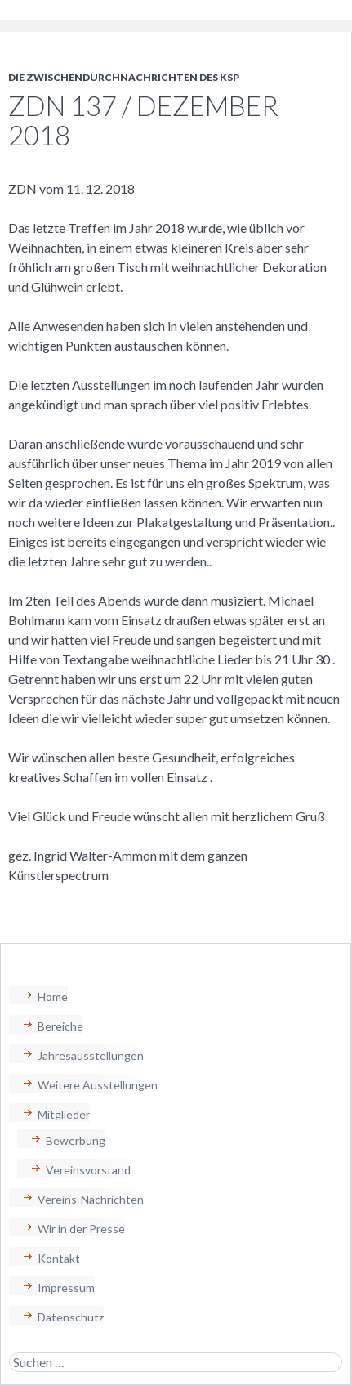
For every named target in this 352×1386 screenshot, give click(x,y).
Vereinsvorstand (88, 1170)
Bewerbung (75, 1140)
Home (53, 997)
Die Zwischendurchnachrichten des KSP (123, 77)
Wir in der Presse (81, 1229)
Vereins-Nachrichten (91, 1199)
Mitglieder (64, 1114)
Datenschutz (71, 1317)
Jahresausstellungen (91, 1055)
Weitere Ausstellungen (98, 1085)
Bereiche (60, 1026)
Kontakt (59, 1258)
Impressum (66, 1287)
